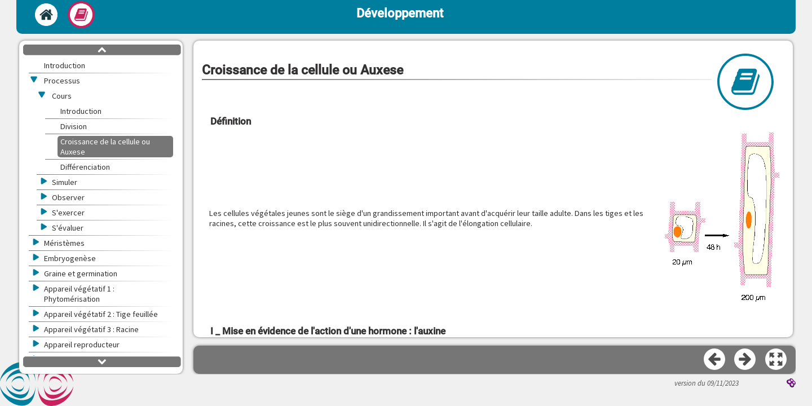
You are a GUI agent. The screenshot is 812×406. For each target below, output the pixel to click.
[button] (722, 218)
